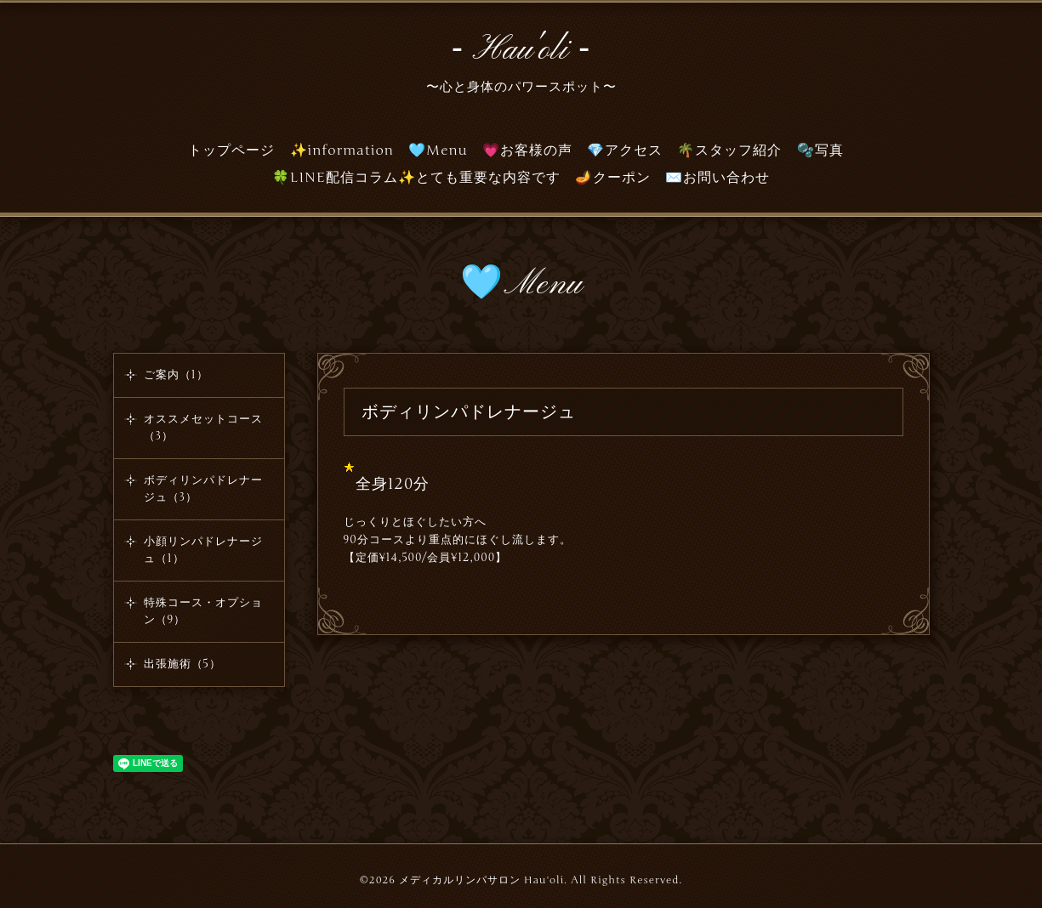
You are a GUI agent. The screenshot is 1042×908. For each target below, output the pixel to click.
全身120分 (393, 483)
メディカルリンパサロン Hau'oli (481, 880)
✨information (342, 150)
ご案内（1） (176, 375)
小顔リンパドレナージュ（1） (203, 550)
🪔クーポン (613, 177)
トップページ (231, 150)
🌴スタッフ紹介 (729, 150)
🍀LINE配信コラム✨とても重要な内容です (416, 177)
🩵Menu (438, 150)
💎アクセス (625, 150)
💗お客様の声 (527, 150)
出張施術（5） (182, 664)
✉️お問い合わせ (717, 177)
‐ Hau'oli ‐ (521, 50)
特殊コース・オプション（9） (203, 611)
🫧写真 (820, 150)
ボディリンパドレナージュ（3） (203, 489)
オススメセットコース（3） (203, 427)
